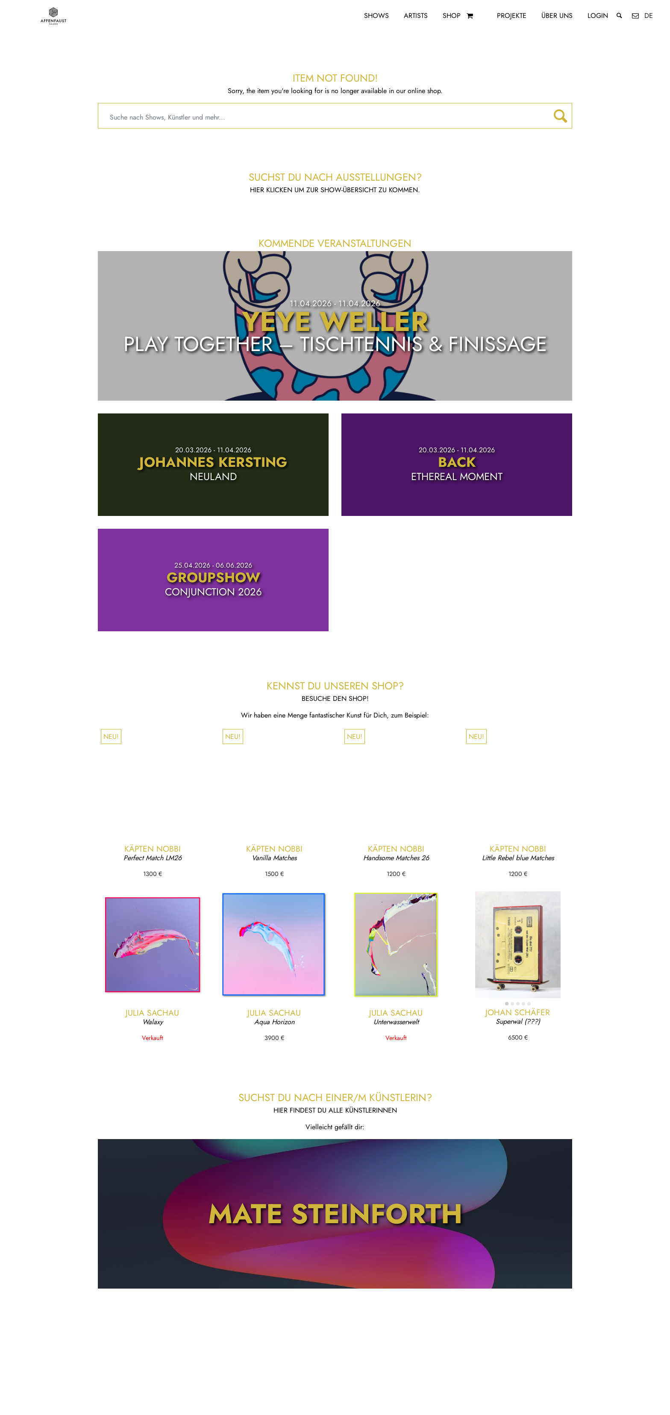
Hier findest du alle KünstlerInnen (335, 1110)
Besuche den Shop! (335, 698)
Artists (416, 16)
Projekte (511, 16)
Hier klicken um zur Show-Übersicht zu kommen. (335, 190)
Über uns (557, 16)
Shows (376, 16)
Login (598, 16)
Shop (452, 16)
